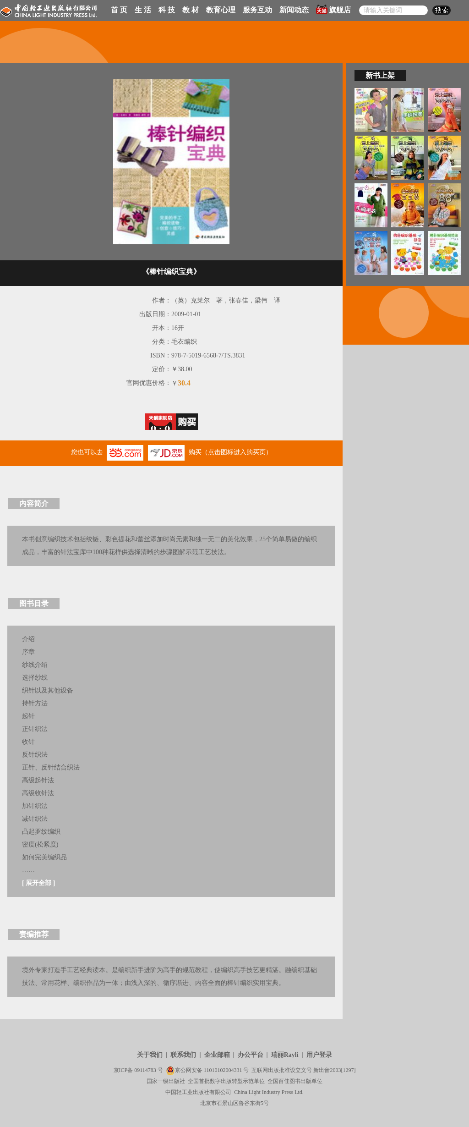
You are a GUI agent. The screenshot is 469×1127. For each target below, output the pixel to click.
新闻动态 (294, 10)
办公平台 (250, 1054)
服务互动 (257, 10)
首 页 (119, 10)
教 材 (190, 10)
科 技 (166, 10)
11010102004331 (223, 1070)
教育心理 (220, 10)
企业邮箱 (217, 1054)
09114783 (145, 1070)
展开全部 (38, 883)
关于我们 (150, 1054)
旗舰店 (333, 9)
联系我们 (183, 1054)
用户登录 (319, 1054)
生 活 (143, 10)
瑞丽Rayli (285, 1054)
